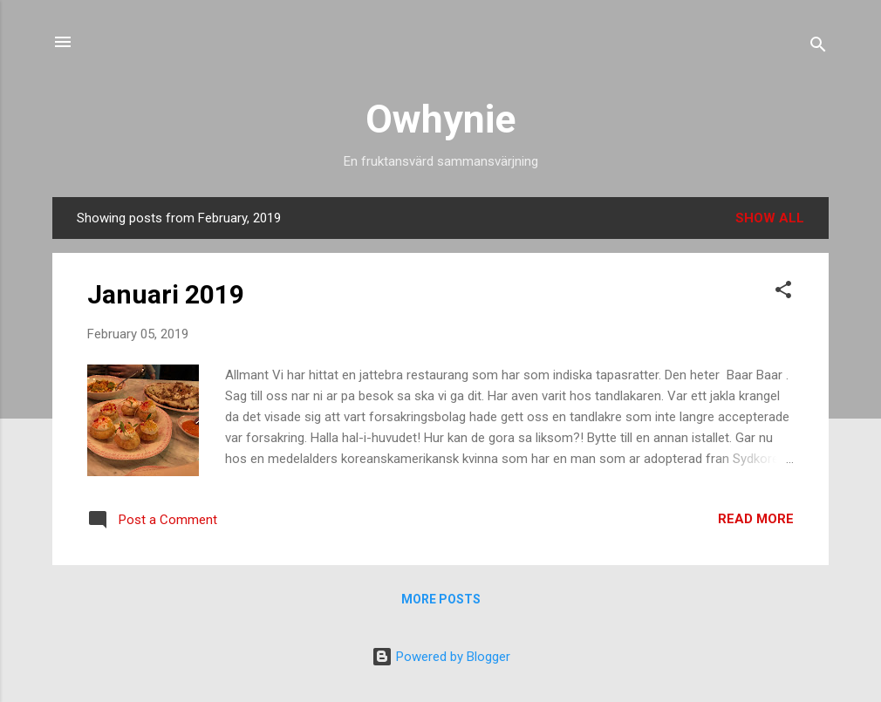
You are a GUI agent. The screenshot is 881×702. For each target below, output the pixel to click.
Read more (756, 519)
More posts (441, 599)
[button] (783, 292)
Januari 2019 (165, 294)
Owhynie (440, 119)
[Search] (818, 47)
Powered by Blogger (441, 657)
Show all (769, 218)
